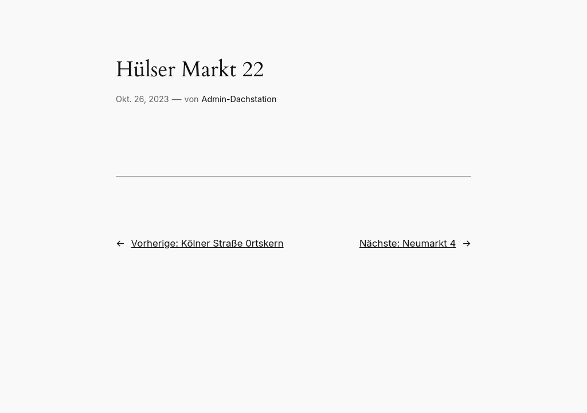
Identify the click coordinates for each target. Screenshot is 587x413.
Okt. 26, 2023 (142, 99)
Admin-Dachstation (239, 99)
